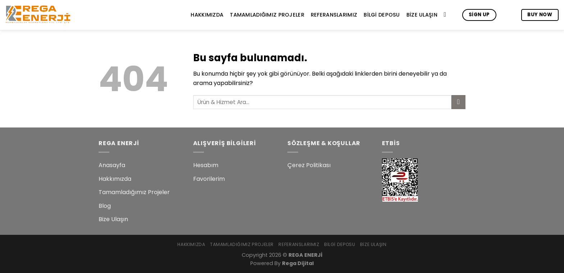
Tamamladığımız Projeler (267, 14)
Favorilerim (209, 179)
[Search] (447, 15)
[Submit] (458, 102)
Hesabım (205, 165)
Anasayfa (112, 165)
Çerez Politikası (309, 165)
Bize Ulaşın (421, 14)
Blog (105, 206)
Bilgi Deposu (382, 14)
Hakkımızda (207, 14)
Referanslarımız (334, 14)
